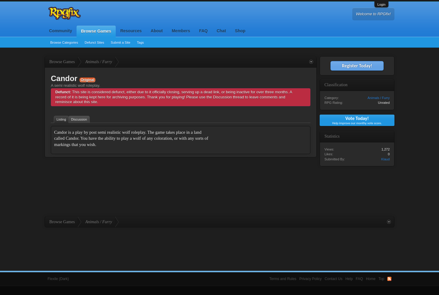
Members (181, 30)
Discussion (79, 119)
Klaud (385, 159)
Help (349, 279)
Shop (240, 30)
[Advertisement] (262, 166)
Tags (140, 42)
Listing (61, 119)
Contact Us (333, 279)
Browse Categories (64, 42)
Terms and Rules (282, 279)
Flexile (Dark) (58, 279)
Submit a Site (120, 42)
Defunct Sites (94, 42)
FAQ (203, 30)
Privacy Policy (310, 279)
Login (381, 4)
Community (60, 30)
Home (371, 279)
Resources (131, 30)
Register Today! (357, 66)
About (157, 30)
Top (381, 279)
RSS (389, 279)
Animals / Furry (379, 98)
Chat (221, 30)
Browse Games (96, 31)
